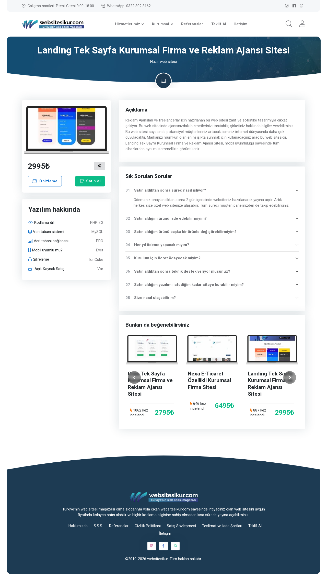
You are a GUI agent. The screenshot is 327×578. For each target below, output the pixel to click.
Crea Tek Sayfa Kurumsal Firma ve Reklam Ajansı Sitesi (150, 384)
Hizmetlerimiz (127, 24)
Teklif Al (218, 24)
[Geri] (134, 377)
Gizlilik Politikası (148, 526)
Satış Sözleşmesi (181, 526)
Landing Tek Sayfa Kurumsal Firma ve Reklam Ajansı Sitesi (270, 384)
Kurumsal (160, 24)
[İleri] (289, 377)
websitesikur (157, 559)
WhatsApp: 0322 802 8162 (126, 6)
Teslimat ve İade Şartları (222, 526)
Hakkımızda (78, 526)
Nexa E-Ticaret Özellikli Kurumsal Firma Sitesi (209, 380)
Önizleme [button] (44, 181)
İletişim (240, 24)
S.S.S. (98, 526)
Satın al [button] (90, 181)
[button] (289, 24)
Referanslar (192, 24)
